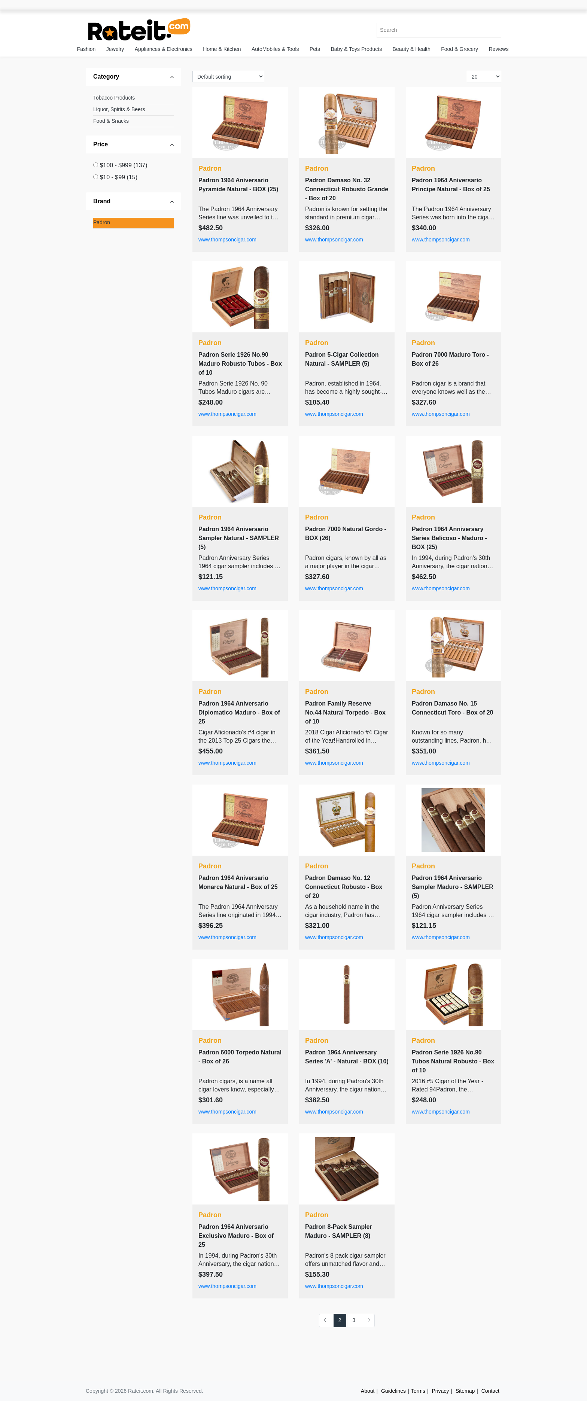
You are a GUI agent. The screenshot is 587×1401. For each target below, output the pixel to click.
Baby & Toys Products (356, 49)
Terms (418, 1391)
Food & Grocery (459, 49)
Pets (315, 49)
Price (100, 144)
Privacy (440, 1391)
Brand (101, 201)
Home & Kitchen (222, 49)
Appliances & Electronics (163, 49)
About (368, 1391)
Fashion (86, 49)
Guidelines (393, 1391)
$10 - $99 (118, 177)
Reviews (499, 49)
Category (106, 76)
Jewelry (115, 49)
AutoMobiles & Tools (275, 49)
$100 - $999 (123, 165)
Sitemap (465, 1391)
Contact (490, 1391)
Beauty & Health (412, 49)
